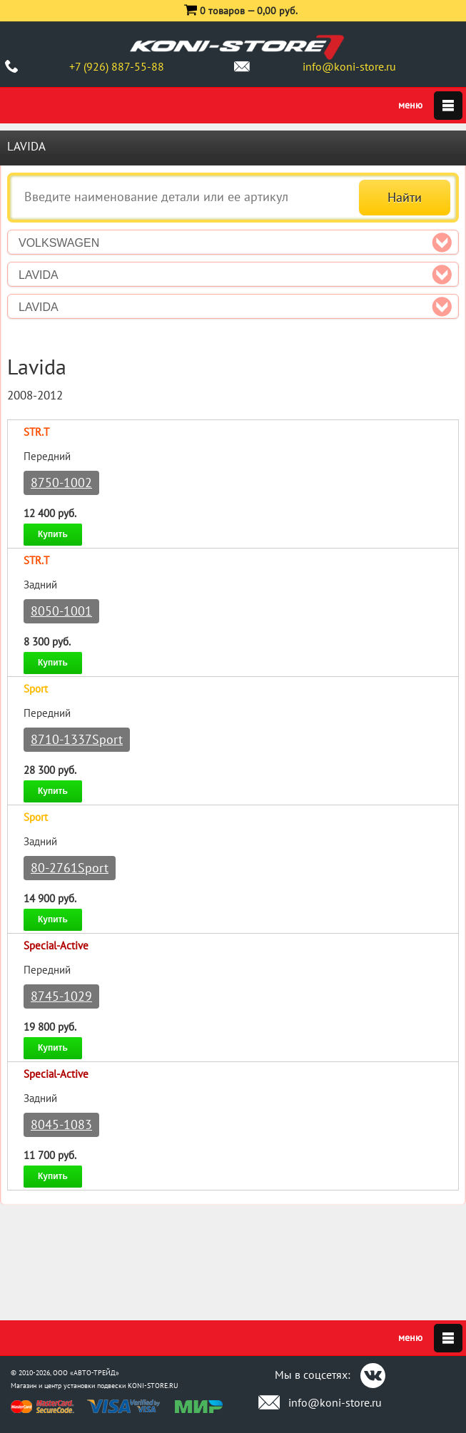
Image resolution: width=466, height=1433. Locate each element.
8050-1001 (61, 611)
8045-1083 (61, 1124)
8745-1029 (61, 996)
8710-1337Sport (77, 739)
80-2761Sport (69, 868)
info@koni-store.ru (349, 66)
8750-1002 (61, 482)
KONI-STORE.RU (153, 1385)
